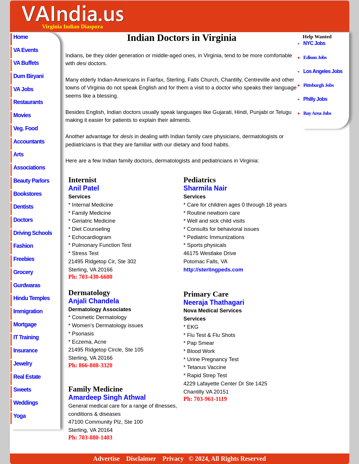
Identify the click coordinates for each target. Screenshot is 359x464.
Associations (29, 167)
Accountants (28, 141)
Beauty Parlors (31, 180)
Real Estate (27, 376)
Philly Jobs (315, 99)
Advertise (106, 458)
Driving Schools (32, 233)
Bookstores (27, 194)
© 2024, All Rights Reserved (227, 458)
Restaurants (28, 102)
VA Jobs (23, 89)
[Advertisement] (241, 16)
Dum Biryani (28, 76)
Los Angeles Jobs (323, 71)
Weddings (25, 402)
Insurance (25, 350)
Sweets (22, 389)
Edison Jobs (315, 57)
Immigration (28, 311)
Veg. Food (25, 128)
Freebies (24, 259)
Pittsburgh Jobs (318, 85)
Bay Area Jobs (317, 113)
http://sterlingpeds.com (213, 269)
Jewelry (22, 363)
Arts (18, 154)
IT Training (26, 337)
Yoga (19, 416)
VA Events (25, 50)
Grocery (23, 272)
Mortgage (25, 324)
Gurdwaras (26, 285)
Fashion (23, 246)
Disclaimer (141, 458)
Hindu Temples (31, 298)
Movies (22, 115)
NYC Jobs (314, 43)
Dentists (23, 206)
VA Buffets (26, 63)
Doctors (23, 220)
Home (20, 37)
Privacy (173, 458)
